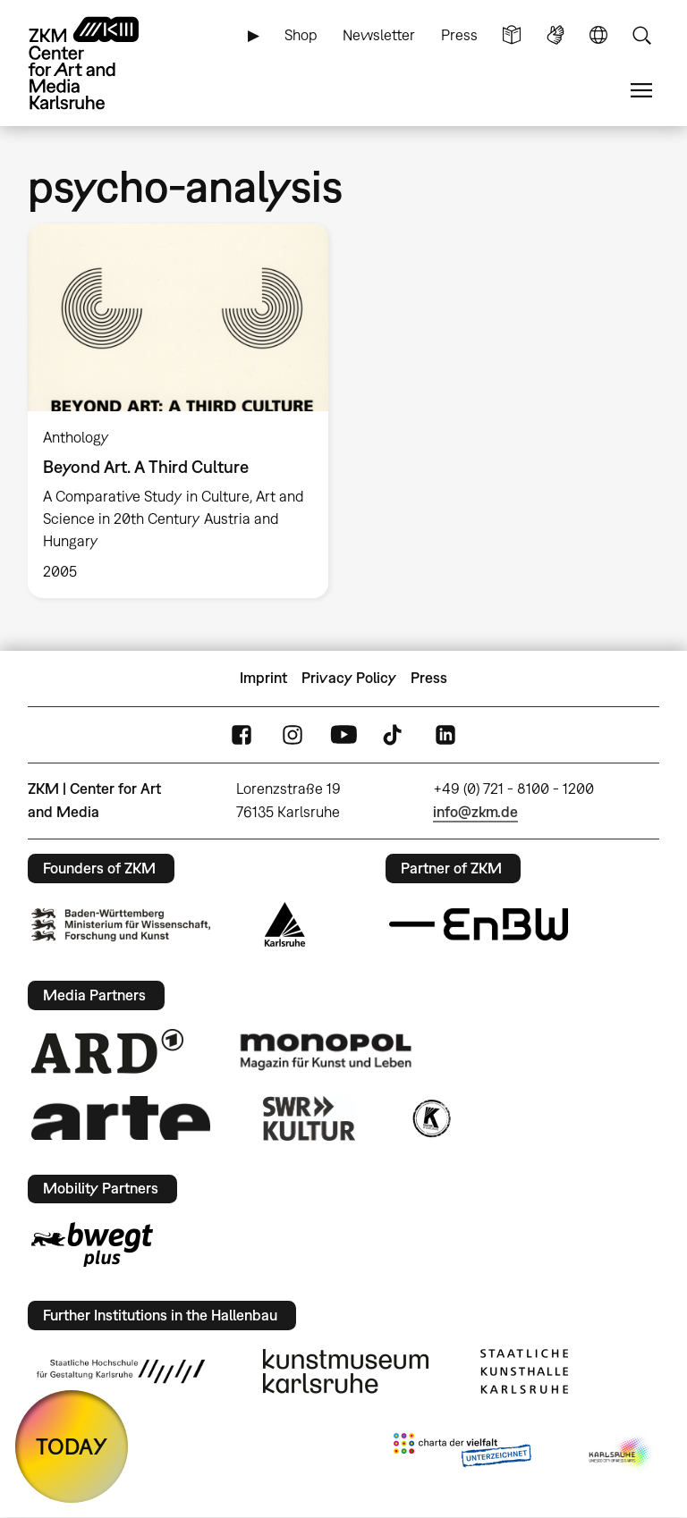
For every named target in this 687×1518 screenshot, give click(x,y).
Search (641, 35)
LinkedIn (445, 734)
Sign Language (555, 35)
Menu (641, 91)
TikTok (394, 734)
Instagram (292, 734)
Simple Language (512, 35)
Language (598, 35)
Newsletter (379, 35)
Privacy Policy (348, 678)
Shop (301, 35)
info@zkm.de (475, 812)
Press (459, 35)
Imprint (263, 678)
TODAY (71, 1446)
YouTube (343, 734)
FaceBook (241, 734)
